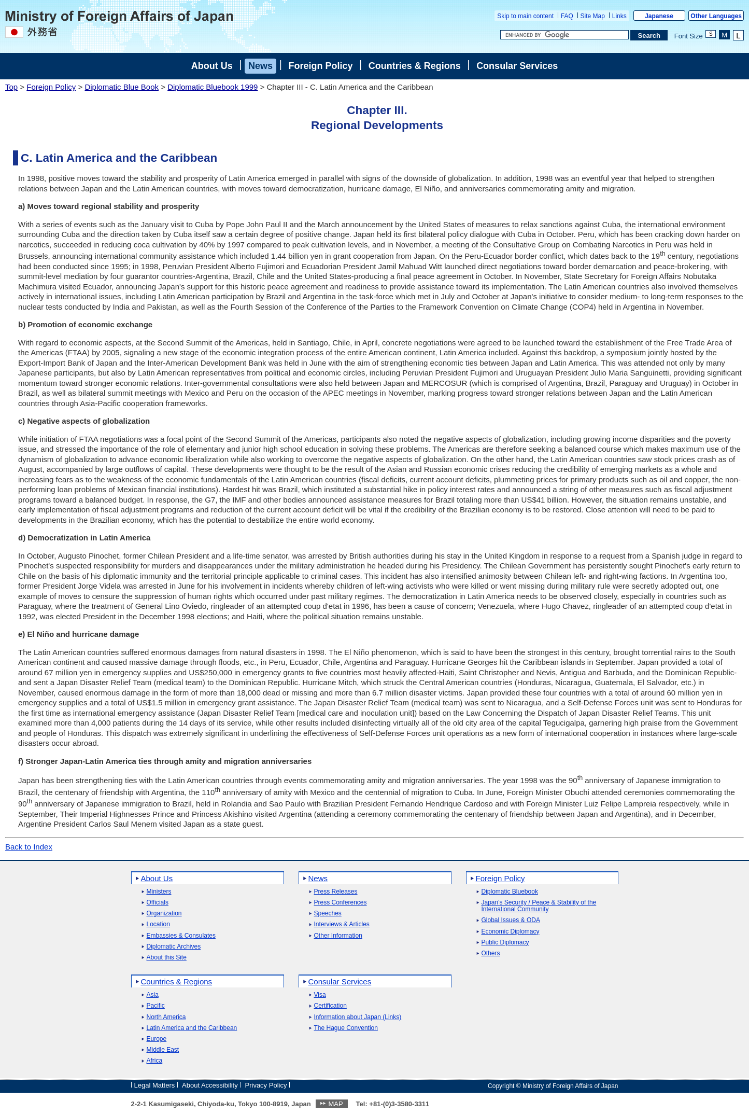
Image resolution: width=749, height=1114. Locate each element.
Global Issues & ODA (511, 920)
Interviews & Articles (342, 924)
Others (491, 953)
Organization (164, 913)
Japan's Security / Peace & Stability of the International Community (539, 906)
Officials (157, 902)
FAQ (567, 16)
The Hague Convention (346, 1028)
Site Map (593, 16)
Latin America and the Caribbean (192, 1028)
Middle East (163, 1050)
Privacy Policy (266, 1085)
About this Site (167, 957)
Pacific (156, 1005)
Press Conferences (340, 902)
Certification (330, 1005)
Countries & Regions (415, 66)
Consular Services (517, 66)
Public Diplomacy (505, 942)
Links (619, 16)
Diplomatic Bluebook (510, 891)
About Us (212, 66)
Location (158, 924)
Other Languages (716, 16)
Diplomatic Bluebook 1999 (212, 86)
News (260, 66)
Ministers (159, 891)
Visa (320, 995)
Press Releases (336, 891)
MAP (335, 1104)
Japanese (659, 16)
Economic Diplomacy (511, 931)
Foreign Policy (320, 66)
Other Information (338, 935)
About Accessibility (210, 1085)
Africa (155, 1060)
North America (166, 1017)
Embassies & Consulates (181, 935)
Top (11, 86)
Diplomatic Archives (174, 946)
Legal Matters (154, 1085)
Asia (153, 995)
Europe (157, 1039)
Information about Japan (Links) (358, 1017)
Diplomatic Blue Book (121, 86)
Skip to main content (525, 16)
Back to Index (28, 846)
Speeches (328, 913)
